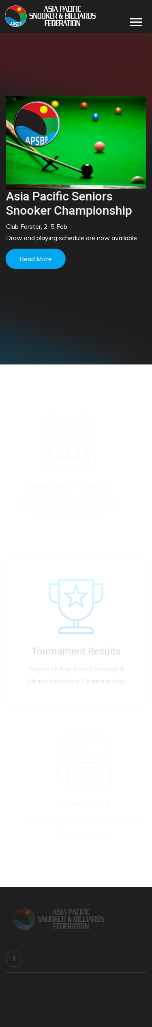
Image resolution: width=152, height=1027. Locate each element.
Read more (35, 259)
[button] (135, 20)
